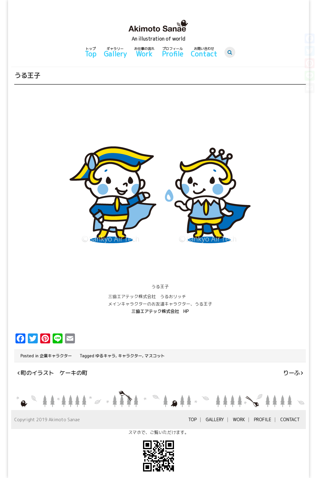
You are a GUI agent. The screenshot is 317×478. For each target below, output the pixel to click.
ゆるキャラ (105, 356)
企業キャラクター (56, 356)
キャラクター (130, 356)
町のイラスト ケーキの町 (53, 373)
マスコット (155, 356)
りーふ (291, 373)
